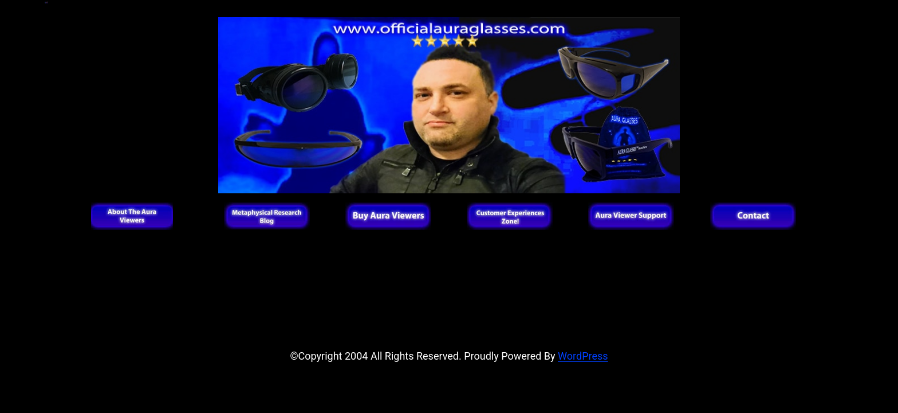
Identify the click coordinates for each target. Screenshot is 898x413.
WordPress (583, 356)
